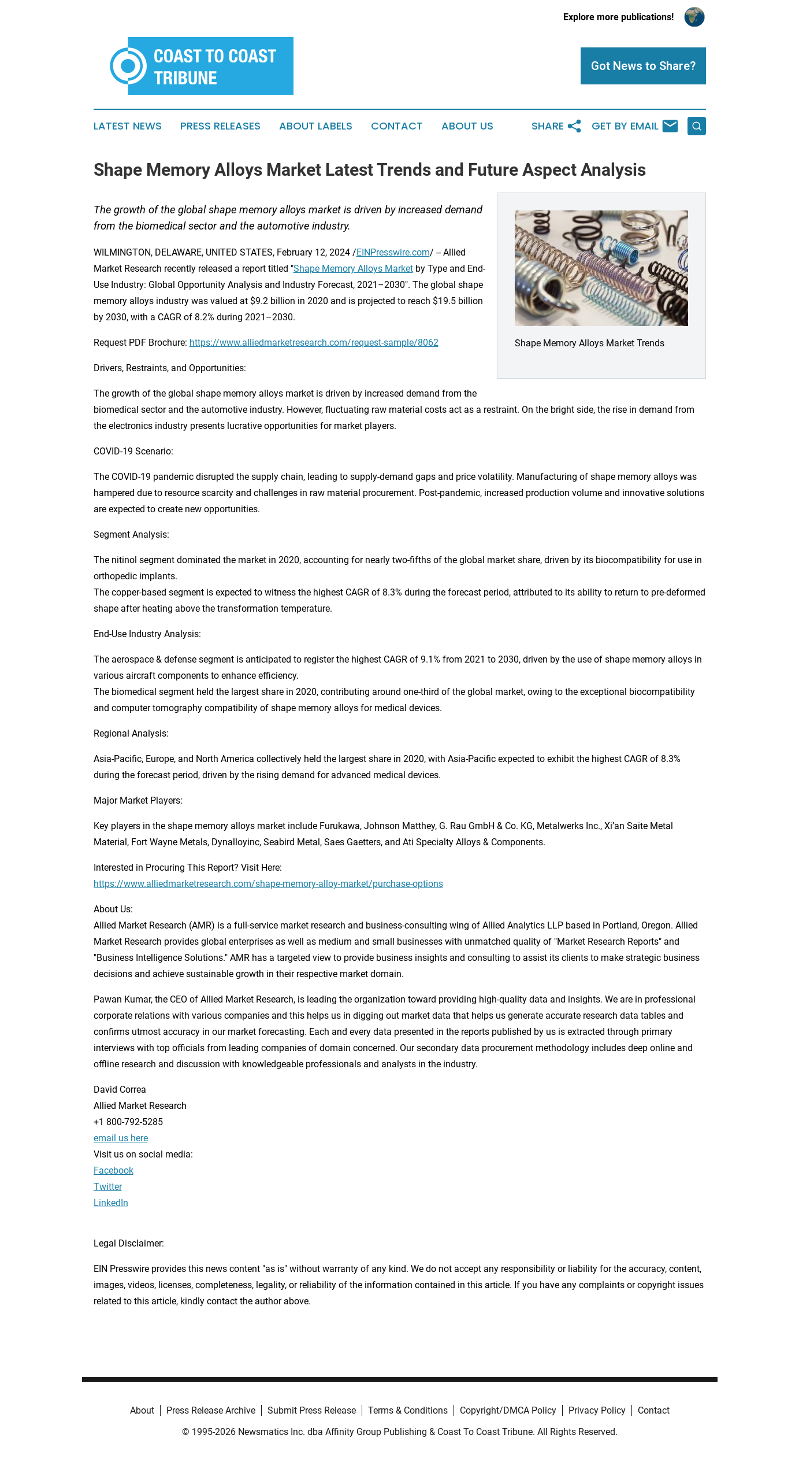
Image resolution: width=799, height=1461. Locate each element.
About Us (467, 126)
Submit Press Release (311, 1410)
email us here (121, 1138)
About (142, 1410)
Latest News (128, 126)
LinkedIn (111, 1202)
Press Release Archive (210, 1410)
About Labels (315, 126)
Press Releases (220, 126)
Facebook (113, 1170)
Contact (397, 126)
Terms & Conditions (408, 1410)
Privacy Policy (597, 1410)
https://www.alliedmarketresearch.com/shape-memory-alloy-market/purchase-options (268, 883)
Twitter (108, 1186)
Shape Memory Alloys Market (353, 268)
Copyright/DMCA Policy (508, 1410)
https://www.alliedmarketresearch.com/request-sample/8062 (313, 342)
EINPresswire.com (393, 252)
